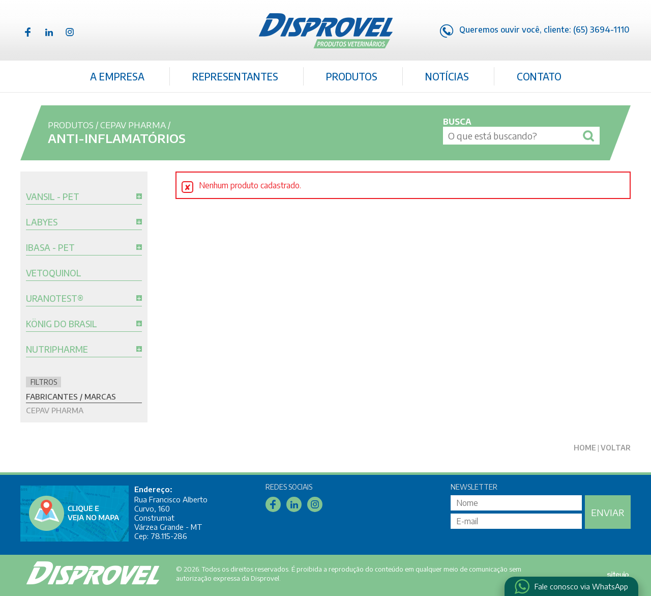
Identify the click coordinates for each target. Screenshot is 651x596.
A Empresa (117, 76)
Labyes (41, 222)
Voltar (616, 447)
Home (585, 447)
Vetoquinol (53, 273)
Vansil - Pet (52, 197)
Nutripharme (57, 350)
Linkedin (48, 32)
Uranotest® (54, 299)
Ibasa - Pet (50, 248)
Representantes (235, 76)
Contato (539, 76)
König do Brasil (61, 324)
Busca (457, 122)
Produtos (351, 76)
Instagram (69, 32)
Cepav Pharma (133, 124)
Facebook (28, 32)
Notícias (447, 76)
